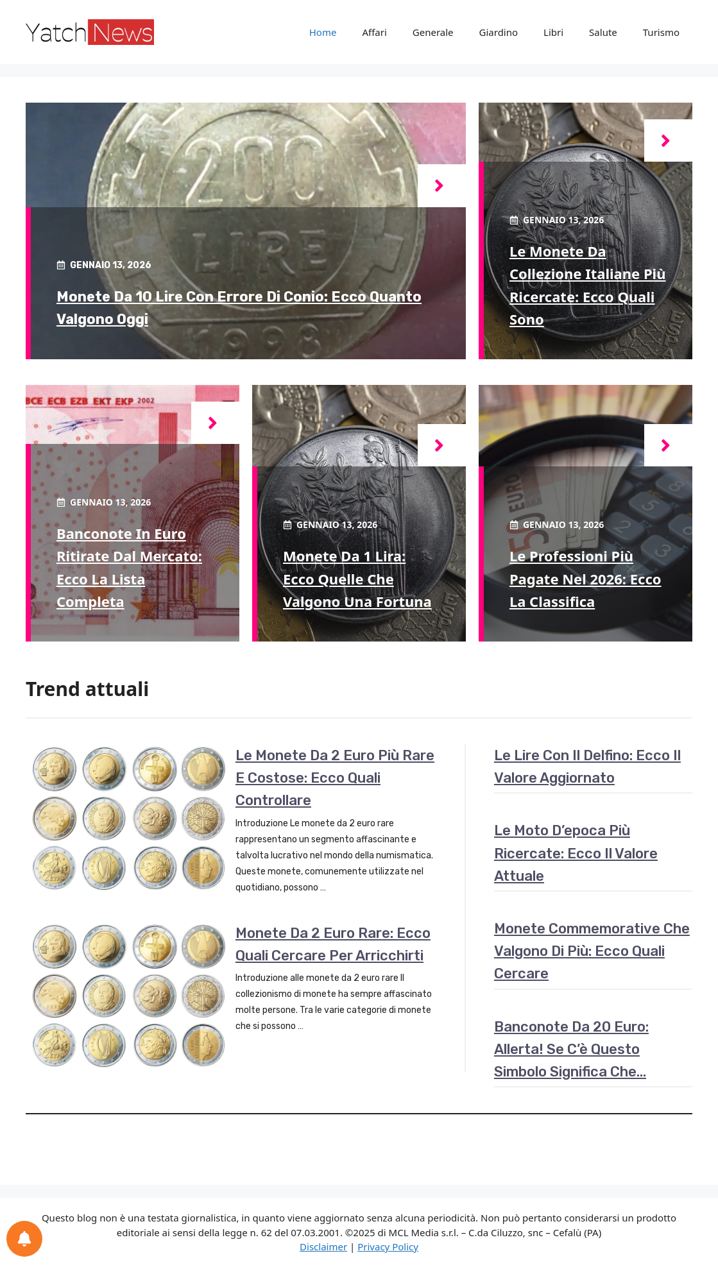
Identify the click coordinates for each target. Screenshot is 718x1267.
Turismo (661, 32)
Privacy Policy (387, 1246)
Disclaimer (323, 1246)
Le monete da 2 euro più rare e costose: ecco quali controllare (334, 778)
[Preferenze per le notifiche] (24, 1239)
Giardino (498, 32)
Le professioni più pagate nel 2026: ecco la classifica (585, 578)
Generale (433, 32)
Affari (374, 32)
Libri (553, 32)
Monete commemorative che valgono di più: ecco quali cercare (592, 951)
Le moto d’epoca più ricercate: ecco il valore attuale (576, 853)
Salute (603, 32)
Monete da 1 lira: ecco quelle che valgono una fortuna (357, 578)
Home (323, 32)
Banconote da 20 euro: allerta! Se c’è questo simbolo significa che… (571, 1049)
